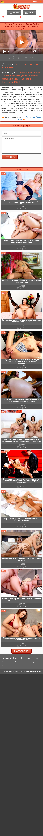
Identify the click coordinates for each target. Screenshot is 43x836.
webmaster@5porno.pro (33, 671)
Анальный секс (9, 67)
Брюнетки (26, 79)
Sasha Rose (21, 72)
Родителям (36, 662)
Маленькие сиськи (11, 79)
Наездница (7, 82)
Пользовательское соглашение (14, 666)
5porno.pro (16, 671)
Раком (6, 76)
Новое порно (25, 658)
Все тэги (36, 658)
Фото (17, 662)
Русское (18, 64)
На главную (6, 658)
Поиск (15, 658)
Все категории (7, 662)
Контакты (25, 662)
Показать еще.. (21, 651)
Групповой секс (31, 64)
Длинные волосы (29, 76)
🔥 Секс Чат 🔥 (36, 1)
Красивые (15, 76)
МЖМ (17, 82)
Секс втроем (34, 72)
